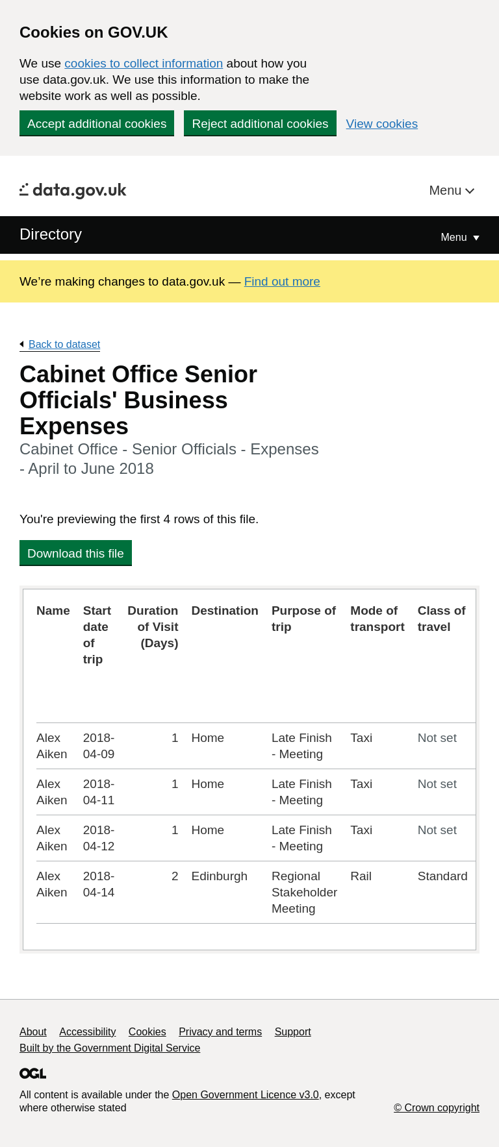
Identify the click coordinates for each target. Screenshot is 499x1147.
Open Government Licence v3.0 (245, 1094)
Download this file (75, 553)
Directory (50, 234)
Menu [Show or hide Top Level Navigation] (455, 237)
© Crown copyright (437, 1107)
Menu (447, 190)
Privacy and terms (220, 1031)
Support (293, 1031)
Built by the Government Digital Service (109, 1048)
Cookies (147, 1031)
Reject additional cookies (260, 123)
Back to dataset (64, 344)
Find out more (282, 281)
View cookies (382, 123)
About (33, 1031)
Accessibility (87, 1031)
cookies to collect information (143, 63)
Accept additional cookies (96, 123)
